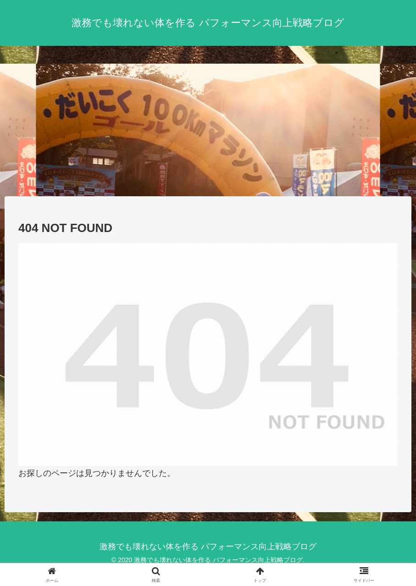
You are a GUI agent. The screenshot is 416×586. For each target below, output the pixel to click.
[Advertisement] (208, 121)
